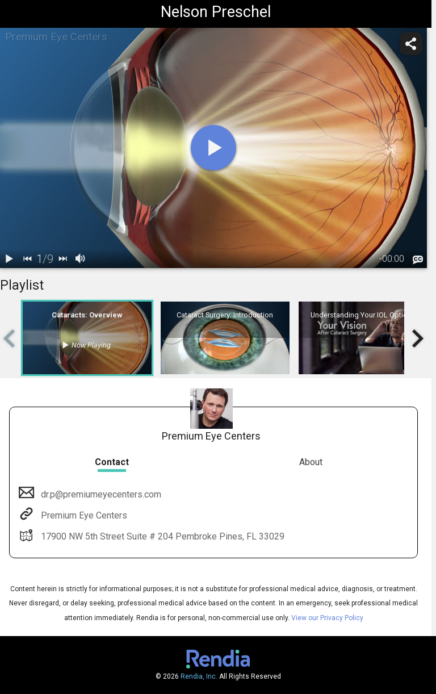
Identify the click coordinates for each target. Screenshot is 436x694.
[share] (411, 43)
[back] (27, 259)
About (310, 462)
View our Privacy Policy (327, 618)
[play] (213, 147)
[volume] (81, 259)
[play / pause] (9, 259)
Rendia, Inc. (199, 676)
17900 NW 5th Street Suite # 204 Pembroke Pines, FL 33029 (161, 536)
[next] (62, 259)
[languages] (418, 259)
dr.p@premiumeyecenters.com (100, 494)
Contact (112, 462)
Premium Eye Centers (83, 515)
